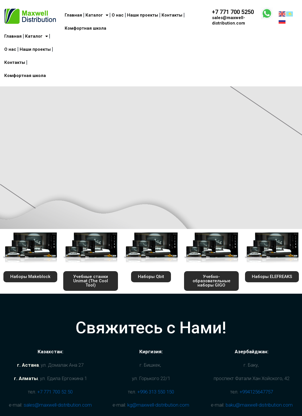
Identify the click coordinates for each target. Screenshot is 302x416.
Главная (13, 36)
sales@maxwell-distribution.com (228, 20)
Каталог (36, 36)
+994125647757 (256, 392)
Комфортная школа (25, 75)
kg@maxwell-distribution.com (158, 405)
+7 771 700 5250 (233, 12)
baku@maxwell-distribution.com (259, 405)
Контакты (14, 62)
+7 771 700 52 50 (55, 392)
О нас (10, 49)
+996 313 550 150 (155, 392)
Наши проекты (35, 49)
